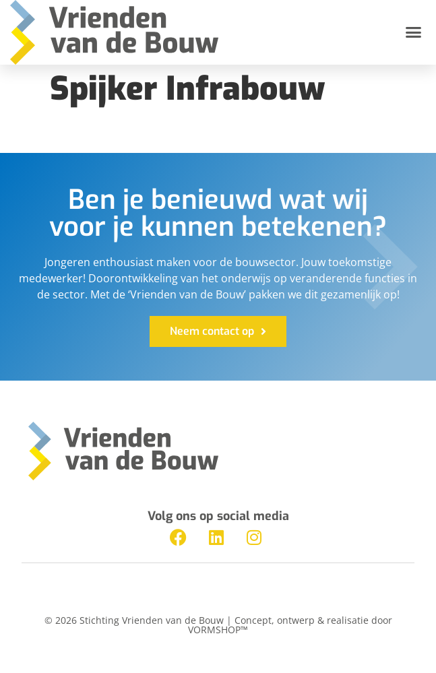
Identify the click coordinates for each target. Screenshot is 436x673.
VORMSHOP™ (218, 629)
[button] (414, 32)
